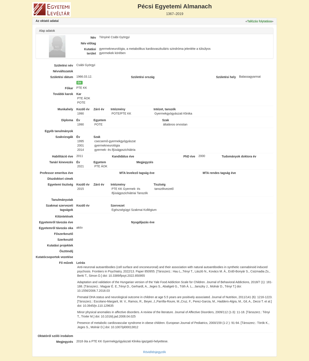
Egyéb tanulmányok (59, 131)
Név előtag (88, 43)
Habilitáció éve (62, 156)
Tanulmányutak (62, 199)
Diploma (67, 120)
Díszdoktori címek (60, 178)
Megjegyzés (64, 341)
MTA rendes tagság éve (219, 173)
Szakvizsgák (64, 137)
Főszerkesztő (63, 234)
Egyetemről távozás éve (56, 222)
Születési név (63, 65)
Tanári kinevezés (61, 162)
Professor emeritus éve (56, 173)
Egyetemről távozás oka (56, 228)
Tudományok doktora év (239, 156)
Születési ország (142, 77)
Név (93, 37)
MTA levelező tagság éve (137, 173)
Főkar (69, 88)
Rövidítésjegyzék (154, 352)
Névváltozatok (63, 71)
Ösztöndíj (66, 251)
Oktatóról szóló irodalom (55, 336)
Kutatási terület (90, 51)
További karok (63, 94)
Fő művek (66, 262)
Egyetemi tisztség (60, 184)
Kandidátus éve (123, 156)
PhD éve (189, 156)
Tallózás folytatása (259, 21)
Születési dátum (61, 77)
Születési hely (226, 77)
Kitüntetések (64, 216)
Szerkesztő (65, 239)
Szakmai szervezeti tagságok (59, 207)
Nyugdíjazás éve (142, 222)
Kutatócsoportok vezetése (54, 257)
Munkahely (65, 109)
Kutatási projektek (60, 245)
